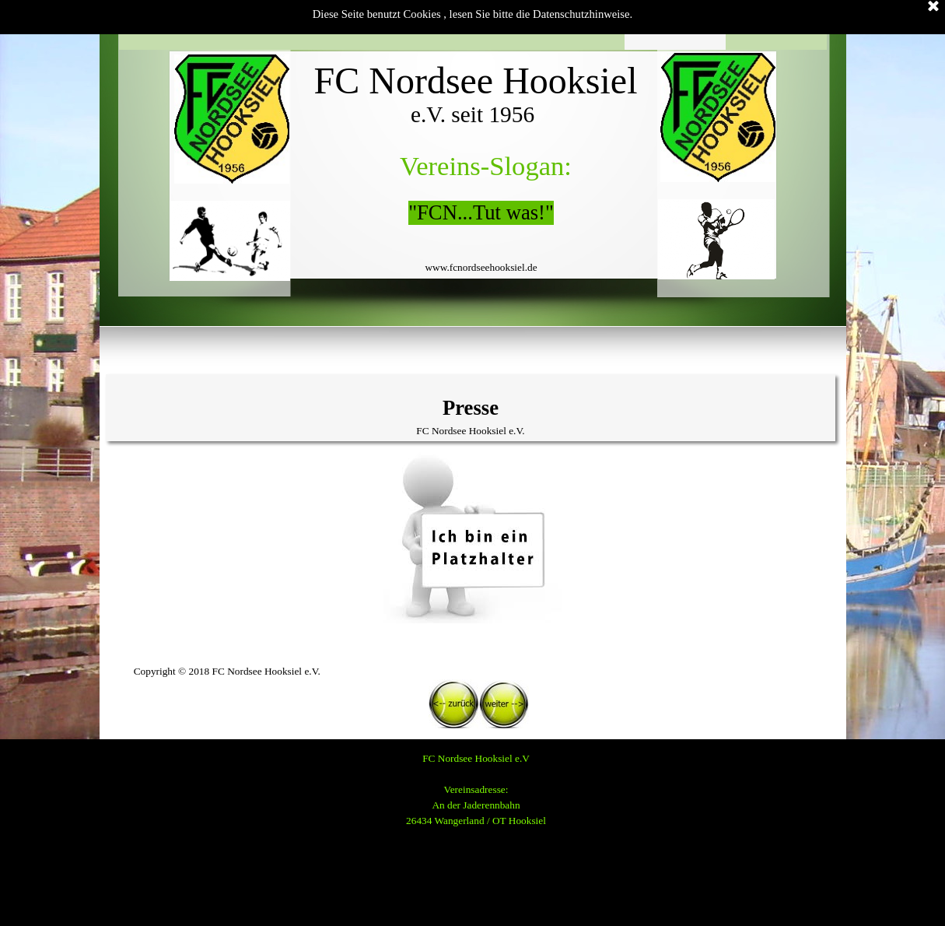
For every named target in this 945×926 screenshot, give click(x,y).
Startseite (169, 24)
